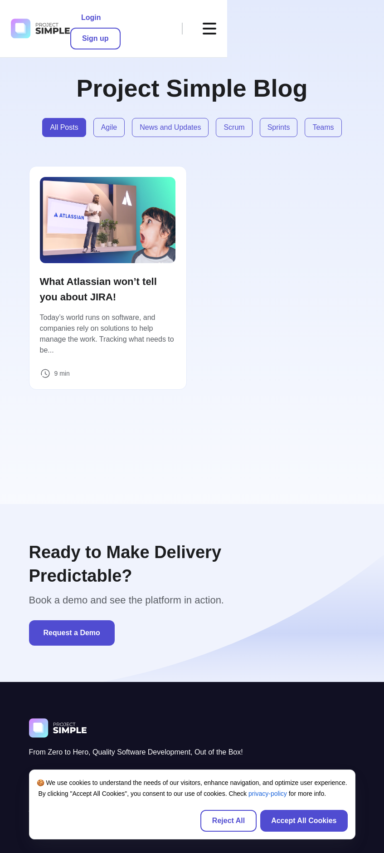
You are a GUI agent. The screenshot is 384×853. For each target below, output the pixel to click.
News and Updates (170, 127)
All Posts (64, 127)
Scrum (234, 127)
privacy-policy (267, 793)
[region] (192, 804)
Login (248, 18)
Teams (323, 127)
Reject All (228, 820)
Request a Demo (72, 632)
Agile (109, 127)
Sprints (278, 127)
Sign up (293, 18)
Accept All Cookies (303, 820)
